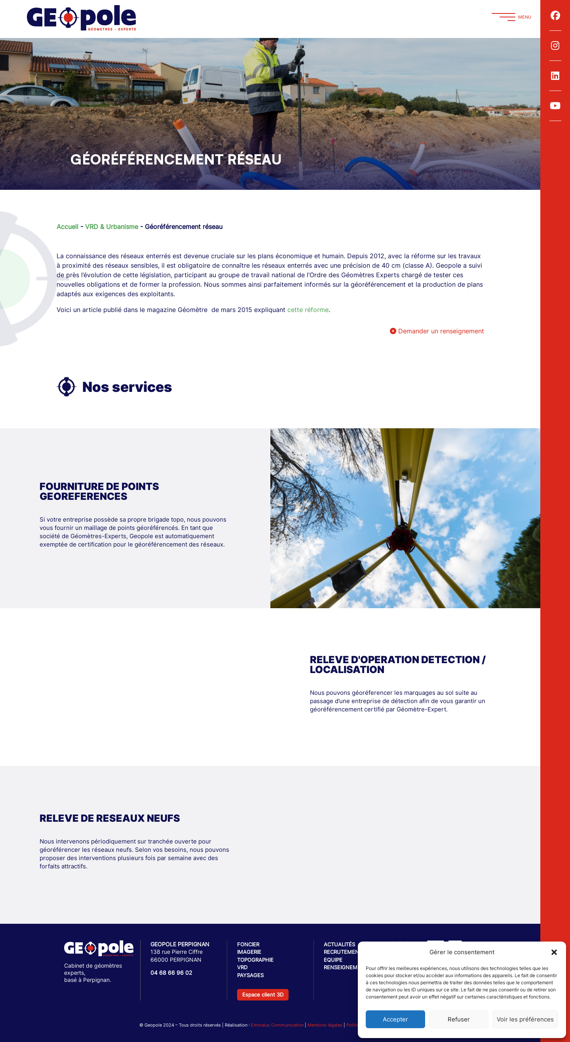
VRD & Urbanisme (111, 227)
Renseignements (347, 967)
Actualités (339, 944)
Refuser (459, 1019)
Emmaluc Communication (277, 1025)
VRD (242, 967)
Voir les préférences (525, 1019)
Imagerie (249, 952)
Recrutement (343, 952)
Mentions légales (325, 1025)
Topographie (255, 960)
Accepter (395, 1019)
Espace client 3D (262, 994)
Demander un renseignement (437, 331)
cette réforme (308, 310)
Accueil (67, 227)
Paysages (250, 975)
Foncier (248, 944)
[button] (554, 952)
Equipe (333, 960)
